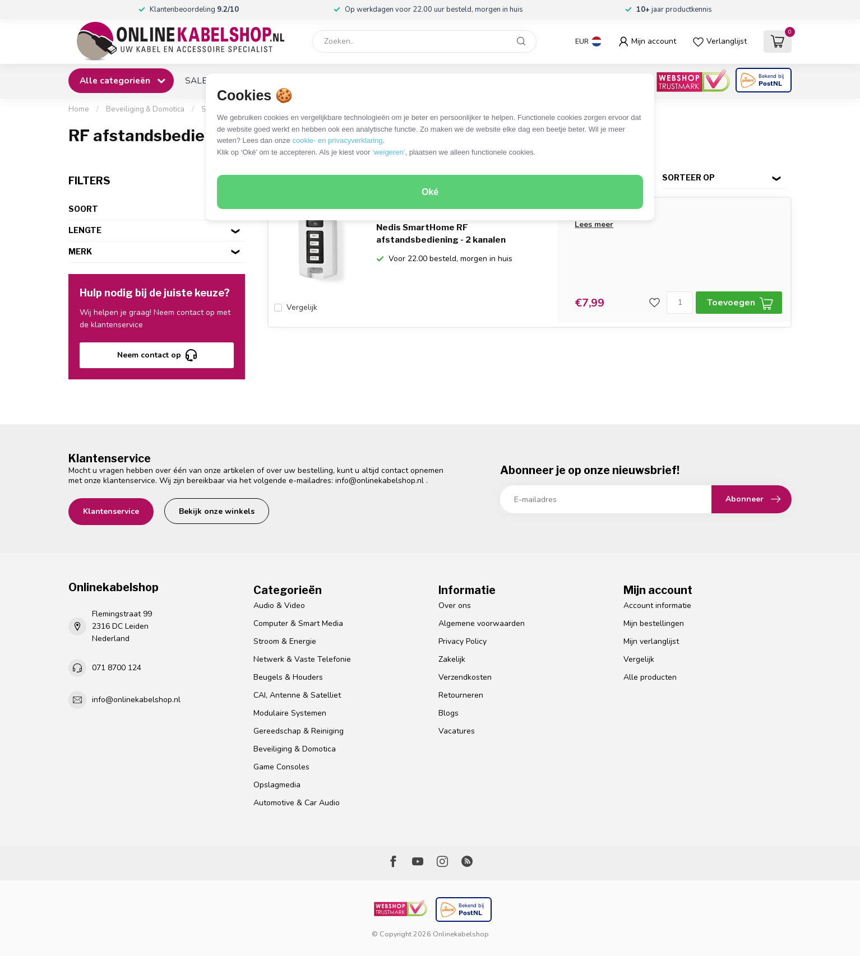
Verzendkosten (465, 677)
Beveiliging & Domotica (145, 109)
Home (78, 109)
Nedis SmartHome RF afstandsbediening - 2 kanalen (441, 233)
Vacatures (456, 731)
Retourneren (460, 695)
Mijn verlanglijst (651, 641)
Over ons (454, 605)
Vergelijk (301, 307)
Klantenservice (111, 511)
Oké (430, 192)
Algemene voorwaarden (481, 623)
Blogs (448, 713)
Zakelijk (451, 659)
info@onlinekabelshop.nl (379, 480)
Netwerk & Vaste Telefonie (302, 659)
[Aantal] (680, 302)
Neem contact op (157, 355)
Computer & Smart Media (298, 623)
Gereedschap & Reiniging (298, 731)
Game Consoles (281, 767)
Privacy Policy (462, 641)
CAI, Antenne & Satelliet (297, 695)
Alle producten (650, 677)
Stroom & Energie (284, 641)
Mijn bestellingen (653, 623)
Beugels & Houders (288, 677)
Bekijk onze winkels (217, 511)
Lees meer (594, 224)
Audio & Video (279, 605)
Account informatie (657, 605)
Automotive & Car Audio (296, 802)
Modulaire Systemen (289, 713)
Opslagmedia (276, 784)
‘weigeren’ (388, 152)
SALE (196, 80)
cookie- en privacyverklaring (337, 140)
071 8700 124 (116, 667)
